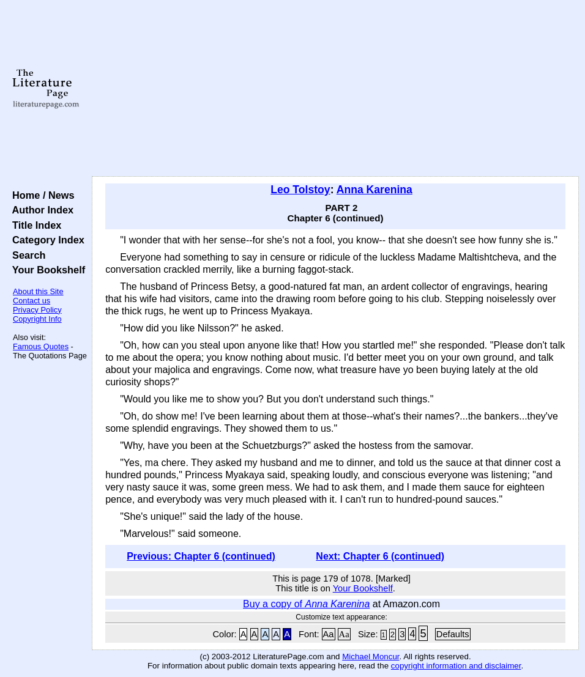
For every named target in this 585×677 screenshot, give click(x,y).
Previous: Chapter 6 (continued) (201, 556)
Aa (328, 634)
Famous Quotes (41, 346)
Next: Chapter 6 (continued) (380, 556)
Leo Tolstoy (300, 189)
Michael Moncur (370, 656)
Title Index (34, 225)
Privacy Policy (37, 309)
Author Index (40, 209)
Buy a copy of (306, 604)
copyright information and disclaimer (456, 665)
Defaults (452, 634)
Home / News (41, 195)
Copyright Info (37, 319)
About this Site (38, 291)
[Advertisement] (336, 88)
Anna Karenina (374, 189)
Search (26, 255)
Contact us (31, 300)
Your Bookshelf (46, 269)
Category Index (45, 239)
